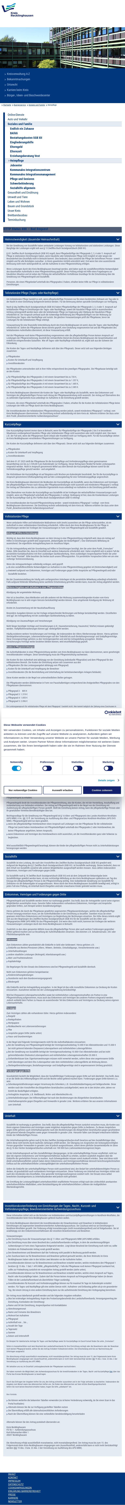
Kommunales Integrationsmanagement (33, 174)
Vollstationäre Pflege (17, 516)
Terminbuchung (17, 219)
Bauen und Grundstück (21, 206)
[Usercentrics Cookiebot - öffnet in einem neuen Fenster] (107, 713)
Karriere (13, 1498)
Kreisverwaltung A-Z (18, 74)
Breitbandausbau (17, 215)
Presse (12, 1494)
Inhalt (12, 1474)
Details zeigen (106, 780)
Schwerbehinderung (22, 183)
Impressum (14, 1481)
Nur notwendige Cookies (23, 790)
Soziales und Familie (37, 105)
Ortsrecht (12, 84)
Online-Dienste (16, 114)
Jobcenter (16, 165)
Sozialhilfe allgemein (22, 188)
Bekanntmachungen (18, 79)
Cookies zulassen (102, 790)
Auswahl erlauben (62, 790)
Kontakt (13, 1477)
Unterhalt (10, 1116)
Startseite (7, 105)
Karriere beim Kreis (17, 90)
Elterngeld (16, 146)
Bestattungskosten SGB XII (26, 137)
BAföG (14, 133)
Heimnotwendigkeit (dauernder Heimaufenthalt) (32, 239)
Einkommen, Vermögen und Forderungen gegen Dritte (35, 894)
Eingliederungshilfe (22, 142)
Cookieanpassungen (20, 1488)
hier (111, 1371)
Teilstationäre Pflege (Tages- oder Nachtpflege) (31, 293)
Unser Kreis (14, 210)
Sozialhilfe (11, 856)
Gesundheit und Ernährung (23, 192)
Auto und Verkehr (17, 119)
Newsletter (15, 1501)
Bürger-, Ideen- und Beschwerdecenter (28, 95)
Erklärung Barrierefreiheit (24, 1491)
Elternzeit (16, 151)
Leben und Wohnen (19, 201)
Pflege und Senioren (22, 179)
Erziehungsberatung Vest (25, 156)
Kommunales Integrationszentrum (30, 170)
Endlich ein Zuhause (22, 128)
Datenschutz (16, 1484)
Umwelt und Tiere (18, 197)
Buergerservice (20, 105)
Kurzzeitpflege (13, 424)
